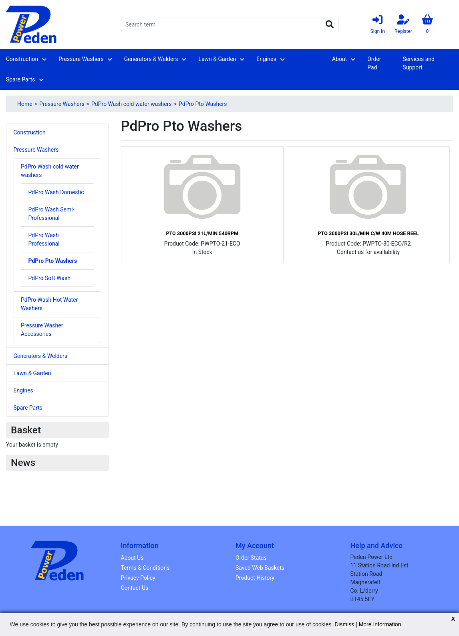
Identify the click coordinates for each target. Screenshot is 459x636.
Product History (255, 578)
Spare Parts (20, 79)
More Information (380, 624)
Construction (22, 59)
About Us (132, 558)
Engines (266, 59)
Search (330, 24)
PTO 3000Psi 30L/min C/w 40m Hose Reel (368, 233)
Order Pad (374, 63)
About (339, 59)
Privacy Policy (138, 578)
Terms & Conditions (145, 568)
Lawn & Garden (217, 59)
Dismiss (344, 624)
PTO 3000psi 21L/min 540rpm (202, 233)
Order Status (251, 558)
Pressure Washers (81, 59)
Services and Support (418, 63)
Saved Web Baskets (260, 568)
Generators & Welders (151, 59)
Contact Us (135, 588)
